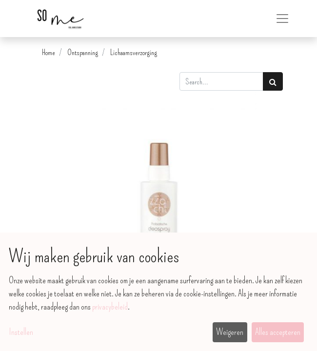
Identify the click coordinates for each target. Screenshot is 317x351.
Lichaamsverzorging (133, 52)
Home (48, 52)
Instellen (21, 332)
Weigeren (229, 332)
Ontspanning (82, 52)
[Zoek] (273, 81)
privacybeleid (110, 306)
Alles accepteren (277, 332)
